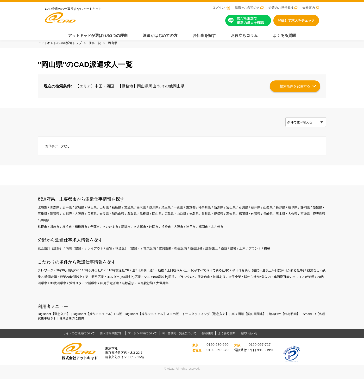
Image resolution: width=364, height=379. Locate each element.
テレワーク (46, 276)
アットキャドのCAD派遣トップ (60, 43)
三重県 (62, 219)
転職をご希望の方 (247, 7)
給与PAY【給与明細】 (301, 320)
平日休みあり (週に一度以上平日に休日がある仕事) (284, 276)
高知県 (263, 219)
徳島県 (224, 219)
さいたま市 (115, 232)
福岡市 (214, 232)
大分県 (43, 225)
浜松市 (175, 232)
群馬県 (161, 212)
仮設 (237, 254)
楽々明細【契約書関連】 (263, 320)
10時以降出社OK (97, 276)
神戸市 (201, 232)
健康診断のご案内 (100, 325)
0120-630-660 (217, 351)
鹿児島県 (71, 225)
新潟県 (231, 212)
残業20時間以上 (93, 283)
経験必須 (175, 290)
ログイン (218, 7)
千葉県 (188, 212)
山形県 (109, 212)
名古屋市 (146, 232)
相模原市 (84, 232)
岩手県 (69, 212)
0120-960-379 (217, 357)
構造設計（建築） (134, 254)
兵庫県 (115, 219)
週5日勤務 (146, 276)
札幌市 (43, 232)
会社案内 (308, 7)
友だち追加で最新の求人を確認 (250, 20)
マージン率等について (142, 340)
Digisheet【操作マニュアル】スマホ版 (159, 320)
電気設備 (157, 254)
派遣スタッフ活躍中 (126, 290)
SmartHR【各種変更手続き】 (62, 325)
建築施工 (224, 254)
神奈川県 (215, 212)
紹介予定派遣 (155, 290)
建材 (247, 254)
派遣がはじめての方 (160, 35)
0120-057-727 (259, 351)
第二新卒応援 (118, 283)
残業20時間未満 (66, 283)
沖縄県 (86, 225)
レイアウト (99, 254)
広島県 (197, 219)
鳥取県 (158, 219)
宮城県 (82, 212)
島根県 (171, 219)
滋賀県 (75, 219)
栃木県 (148, 212)
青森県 (56, 212)
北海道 (43, 212)
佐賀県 (290, 219)
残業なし (44, 283)
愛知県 (49, 219)
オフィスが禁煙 (56, 290)
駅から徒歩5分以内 (292, 283)
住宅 (114, 254)
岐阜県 (310, 212)
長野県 (296, 212)
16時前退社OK (124, 276)
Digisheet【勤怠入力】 (55, 320)
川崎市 (56, 232)
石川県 (257, 212)
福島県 (122, 212)
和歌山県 (143, 219)
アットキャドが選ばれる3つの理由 (98, 35)
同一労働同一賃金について (179, 340)
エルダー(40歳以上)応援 (150, 283)
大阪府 (102, 219)
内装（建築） (78, 254)
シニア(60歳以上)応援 (187, 283)
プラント (269, 254)
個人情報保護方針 (111, 340)
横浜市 (69, 232)
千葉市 (99, 232)
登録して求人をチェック (296, 20)
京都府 (89, 219)
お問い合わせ (249, 340)
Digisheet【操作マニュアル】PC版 (101, 320)
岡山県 (112, 43)
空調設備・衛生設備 (182, 254)
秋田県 (95, 212)
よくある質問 (284, 35)
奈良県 (128, 219)
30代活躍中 (99, 290)
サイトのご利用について (79, 340)
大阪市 (188, 232)
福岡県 (276, 219)
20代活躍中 (79, 290)
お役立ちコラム (244, 35)
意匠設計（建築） (51, 254)
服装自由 (235, 283)
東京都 (201, 212)
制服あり (251, 283)
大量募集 (211, 290)
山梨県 (283, 212)
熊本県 (316, 219)
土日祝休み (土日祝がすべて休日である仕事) (208, 276)
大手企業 (268, 283)
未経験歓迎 (193, 290)
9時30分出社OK (70, 276)
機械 (283, 254)
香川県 (237, 219)
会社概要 (207, 340)
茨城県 (135, 212)
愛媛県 (250, 219)
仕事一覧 (94, 43)
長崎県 (303, 219)
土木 (256, 254)
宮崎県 (56, 225)
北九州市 (229, 232)
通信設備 (207, 254)
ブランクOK (216, 283)
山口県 (211, 219)
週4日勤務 (164, 276)
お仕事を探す (204, 35)
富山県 (244, 212)
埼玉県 (174, 212)
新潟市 (132, 232)
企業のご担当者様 (281, 7)
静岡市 (162, 232)
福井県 (270, 212)
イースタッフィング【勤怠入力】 (216, 320)
